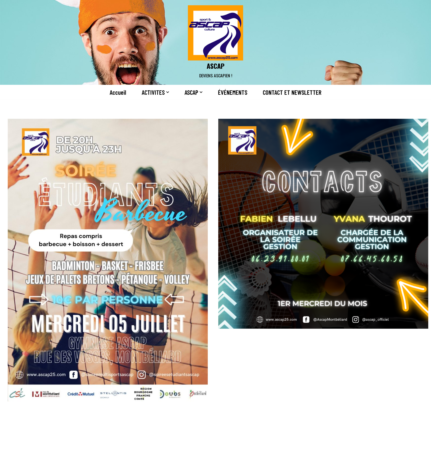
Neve (63, 453)
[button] (167, 92)
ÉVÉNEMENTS (232, 92)
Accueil (118, 92)
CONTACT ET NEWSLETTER (292, 92)
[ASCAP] (215, 42)
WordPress (115, 453)
